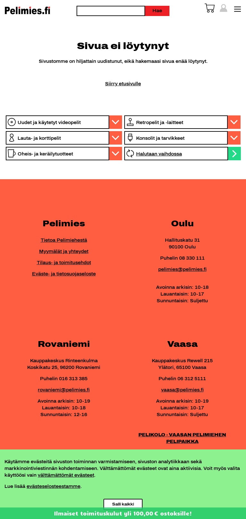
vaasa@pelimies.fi (182, 390)
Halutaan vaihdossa (159, 154)
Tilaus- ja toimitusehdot (64, 262)
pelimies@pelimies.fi (182, 269)
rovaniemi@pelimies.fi (64, 390)
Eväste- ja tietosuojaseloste (64, 274)
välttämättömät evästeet (66, 475)
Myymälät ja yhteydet (63, 251)
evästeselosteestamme (53, 486)
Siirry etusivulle (123, 83)
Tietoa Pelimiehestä (64, 240)
